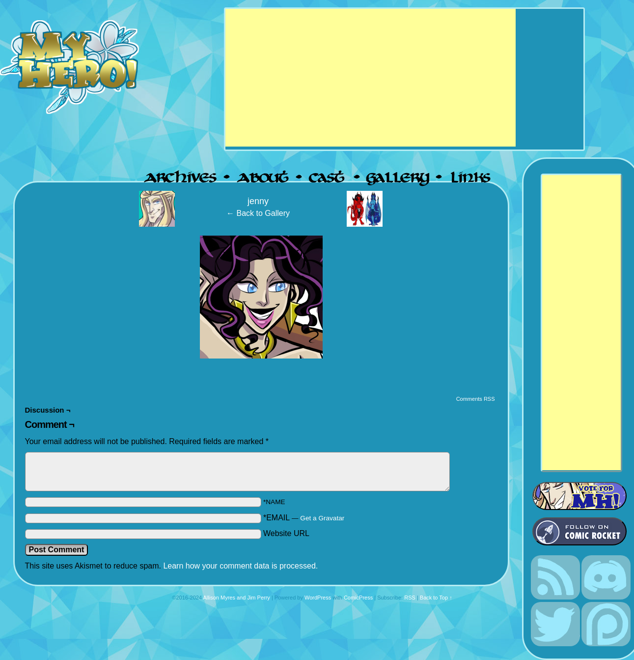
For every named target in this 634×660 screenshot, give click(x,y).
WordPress (317, 597)
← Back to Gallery (258, 213)
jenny (258, 201)
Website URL (286, 533)
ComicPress (358, 597)
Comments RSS (475, 399)
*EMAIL (303, 517)
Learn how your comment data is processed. (240, 566)
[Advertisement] (370, 78)
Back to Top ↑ (436, 597)
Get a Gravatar (322, 518)
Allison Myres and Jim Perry (236, 597)
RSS (409, 597)
